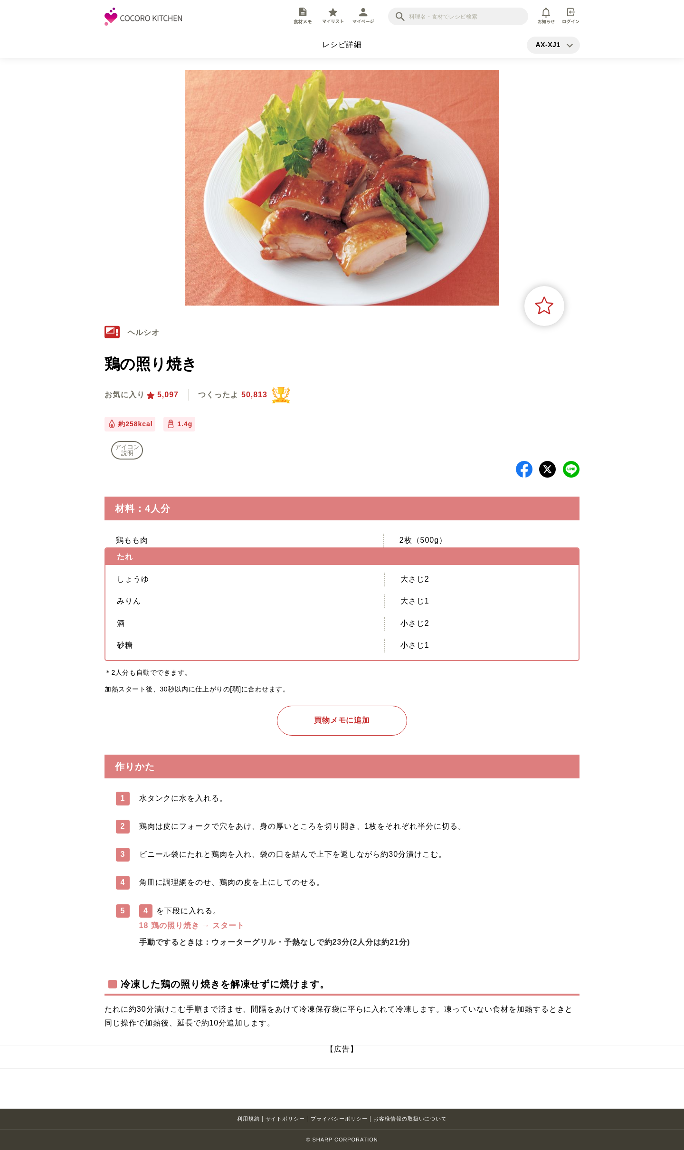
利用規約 (248, 1118)
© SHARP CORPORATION (342, 1139)
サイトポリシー (285, 1118)
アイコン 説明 (127, 450)
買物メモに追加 (342, 720)
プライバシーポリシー (339, 1118)
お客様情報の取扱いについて (410, 1118)
